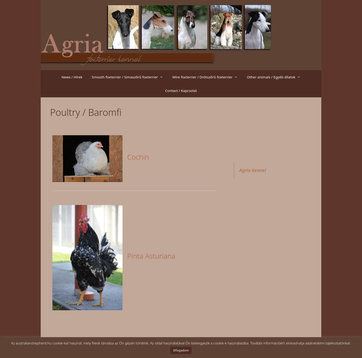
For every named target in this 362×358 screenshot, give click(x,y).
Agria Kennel (252, 170)
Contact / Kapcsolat (181, 90)
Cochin (138, 157)
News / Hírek (72, 77)
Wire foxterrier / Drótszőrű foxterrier (207, 77)
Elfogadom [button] (181, 350)
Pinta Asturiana (151, 256)
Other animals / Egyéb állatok (276, 77)
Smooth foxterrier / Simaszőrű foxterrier (130, 77)
